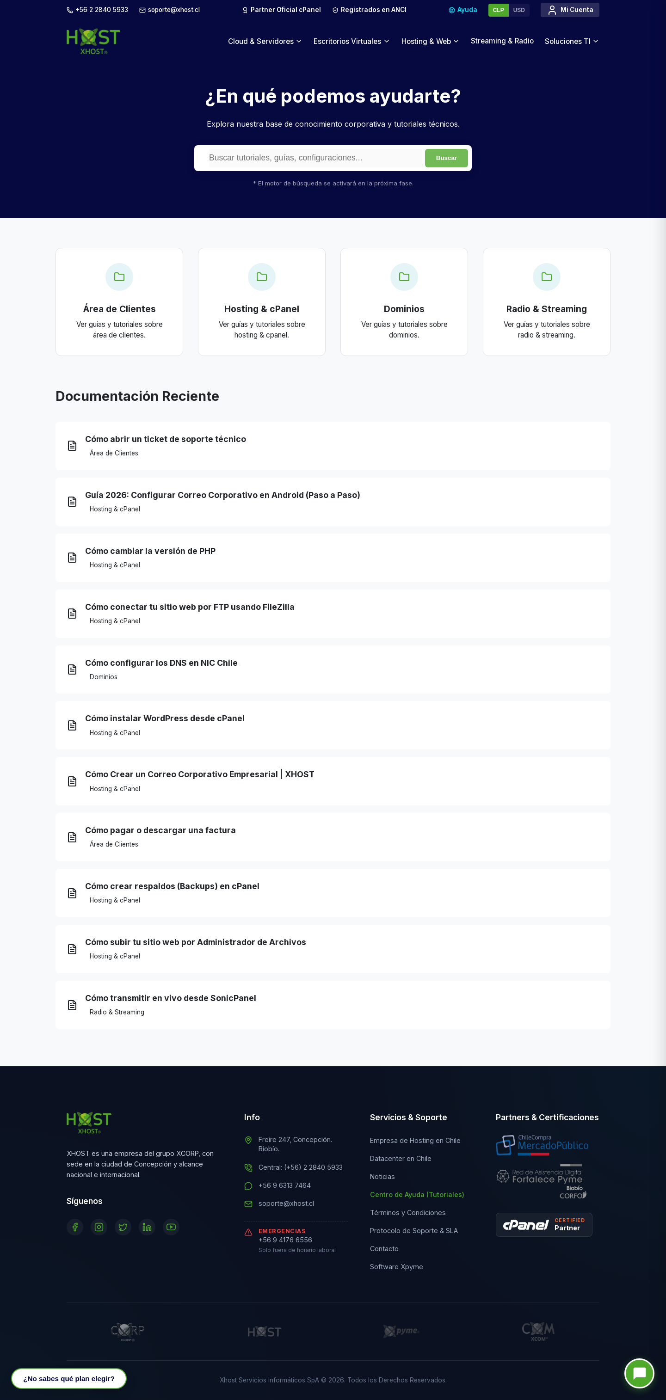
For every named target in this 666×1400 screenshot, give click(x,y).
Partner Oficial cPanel (281, 9)
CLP (498, 10)
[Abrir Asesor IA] (68, 1378)
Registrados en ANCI (369, 10)
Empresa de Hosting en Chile (415, 1140)
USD (519, 10)
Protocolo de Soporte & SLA (414, 1230)
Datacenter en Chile (401, 1158)
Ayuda (463, 9)
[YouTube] (171, 1227)
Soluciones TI (572, 41)
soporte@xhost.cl (286, 1203)
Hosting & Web (430, 41)
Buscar (446, 157)
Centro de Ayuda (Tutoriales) (417, 1194)
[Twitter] (123, 1227)
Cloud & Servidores (265, 41)
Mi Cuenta (570, 10)
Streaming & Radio (502, 41)
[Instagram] (99, 1227)
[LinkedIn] (147, 1227)
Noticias (382, 1176)
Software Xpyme (396, 1267)
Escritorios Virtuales (352, 41)
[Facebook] (75, 1227)
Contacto (384, 1249)
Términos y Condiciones (408, 1212)
